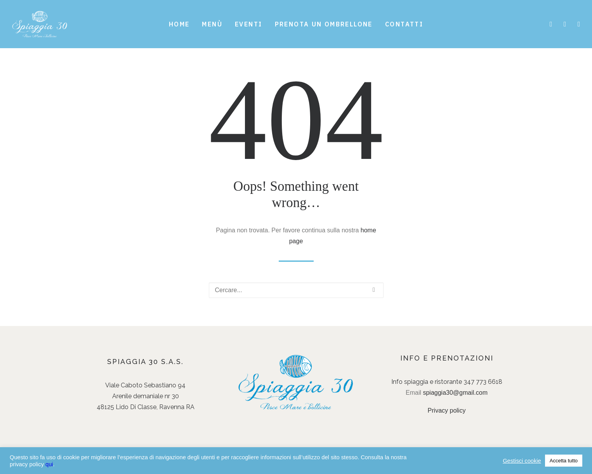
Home (179, 24)
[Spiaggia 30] (40, 24)
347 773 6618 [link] (483, 381)
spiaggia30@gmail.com (455, 392)
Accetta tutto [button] (564, 461)
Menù (212, 24)
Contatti (404, 24)
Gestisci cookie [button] (522, 461)
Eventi (248, 24)
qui (49, 464)
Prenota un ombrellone (324, 24)
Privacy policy (447, 410)
